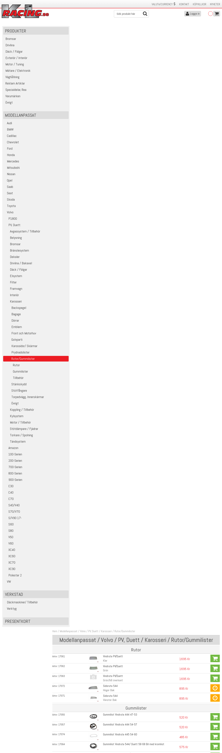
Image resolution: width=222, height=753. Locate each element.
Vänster (104, 173)
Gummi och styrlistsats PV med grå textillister (126, 379)
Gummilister (16, 373)
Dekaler (12, 258)
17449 (67, 388)
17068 (67, 264)
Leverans (61, 727)
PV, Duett (12, 226)
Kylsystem (13, 417)
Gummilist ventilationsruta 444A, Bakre (122, 217)
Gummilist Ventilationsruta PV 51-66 (120, 226)
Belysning (13, 239)
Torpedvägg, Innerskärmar (24, 398)
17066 (67, 331)
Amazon (11, 449)
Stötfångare (15, 392)
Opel (8, 182)
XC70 (9, 564)
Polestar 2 (13, 577)
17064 (67, 140)
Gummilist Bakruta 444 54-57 (117, 322)
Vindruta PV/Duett (110, 55)
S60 (9, 526)
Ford (8, 150)
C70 (9, 500)
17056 (67, 312)
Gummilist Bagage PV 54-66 (116, 369)
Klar (102, 59)
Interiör (11, 296)
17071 (67, 93)
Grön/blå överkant (110, 78)
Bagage (12, 316)
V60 (8, 545)
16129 (67, 360)
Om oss (117, 719)
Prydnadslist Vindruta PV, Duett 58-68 (121, 159)
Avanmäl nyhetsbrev (13, 739)
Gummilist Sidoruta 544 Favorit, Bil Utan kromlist (127, 264)
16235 (67, 226)
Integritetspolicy (65, 735)
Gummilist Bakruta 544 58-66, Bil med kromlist (126, 331)
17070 (67, 274)
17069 (67, 283)
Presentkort (17, 623)
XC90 (9, 570)
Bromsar (12, 246)
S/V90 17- (13, 519)
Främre (104, 307)
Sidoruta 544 (107, 83)
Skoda (9, 201)
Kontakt (184, 4)
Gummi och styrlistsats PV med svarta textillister (128, 389)
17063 (67, 74)
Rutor (12, 367)
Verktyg (10, 610)
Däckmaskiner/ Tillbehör (21, 604)
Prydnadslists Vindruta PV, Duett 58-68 (122, 169)
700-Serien (13, 468)
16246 (67, 197)
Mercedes (11, 163)
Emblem (13, 328)
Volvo (8, 214)
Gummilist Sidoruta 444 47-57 (117, 255)
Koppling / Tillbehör (19, 411)
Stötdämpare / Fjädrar (21, 430)
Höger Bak (105, 88)
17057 (67, 121)
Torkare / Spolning (18, 437)
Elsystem (13, 277)
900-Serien (13, 481)
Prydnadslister (17, 354)
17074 (67, 130)
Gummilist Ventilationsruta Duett (118, 188)
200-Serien (13, 462)
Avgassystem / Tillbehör (22, 233)
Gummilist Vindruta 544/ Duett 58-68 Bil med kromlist (130, 140)
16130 (67, 369)
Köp (215, 57)
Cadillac (10, 137)
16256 (67, 350)
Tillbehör (14, 379)
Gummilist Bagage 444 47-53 (116, 360)
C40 (8, 494)
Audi (8, 125)
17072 (67, 83)
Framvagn (13, 290)
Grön (102, 69)
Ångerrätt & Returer (67, 731)
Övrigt (11, 405)
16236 (67, 216)
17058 (67, 321)
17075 (67, 293)
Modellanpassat (74, 30)
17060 (67, 255)
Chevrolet (11, 144)
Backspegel (15, 309)
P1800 (10, 220)
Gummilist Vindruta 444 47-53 (117, 112)
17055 (67, 111)
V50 (8, 538)
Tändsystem (15, 443)
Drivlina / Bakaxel (18, 265)
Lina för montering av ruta (114, 407)
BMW (9, 131)
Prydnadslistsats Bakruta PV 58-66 (120, 178)
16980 (67, 407)
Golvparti (13, 341)
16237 (67, 245)
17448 (67, 379)
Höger (103, 164)
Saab (8, 188)
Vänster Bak (107, 97)
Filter (10, 284)
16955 (67, 169)
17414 (67, 159)
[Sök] (131, 14)
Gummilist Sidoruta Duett (114, 293)
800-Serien (13, 475)
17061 (67, 55)
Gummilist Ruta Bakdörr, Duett (117, 350)
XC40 (9, 551)
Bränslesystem (16, 252)
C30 (8, 488)
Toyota (10, 207)
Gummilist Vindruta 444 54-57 (117, 121)
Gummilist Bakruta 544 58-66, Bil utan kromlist (127, 341)
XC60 (9, 558)
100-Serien (13, 456)
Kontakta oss (64, 719)
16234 (67, 236)
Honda (9, 156)
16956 (67, 178)
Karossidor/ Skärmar (20, 347)
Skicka (122, 703)
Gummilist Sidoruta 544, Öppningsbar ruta (123, 274)
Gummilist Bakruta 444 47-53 (117, 312)
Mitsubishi (12, 169)
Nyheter (215, 4)
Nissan (9, 175)
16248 (67, 207)
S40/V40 (12, 507)
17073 (67, 302)
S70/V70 (12, 513)
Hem (60, 30)
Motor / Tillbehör (17, 424)
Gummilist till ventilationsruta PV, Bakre (122, 245)
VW (7, 583)
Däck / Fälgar (15, 271)
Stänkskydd (15, 386)
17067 (67, 341)
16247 (67, 188)
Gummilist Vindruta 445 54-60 (117, 131)
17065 (67, 150)
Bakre (103, 211)
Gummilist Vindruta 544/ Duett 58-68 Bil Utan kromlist (131, 150)
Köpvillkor (199, 4)
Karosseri (13, 303)
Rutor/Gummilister (130, 30)
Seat (8, 195)
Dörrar (11, 322)
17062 (67, 64)
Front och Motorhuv (20, 335)
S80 (8, 532)
